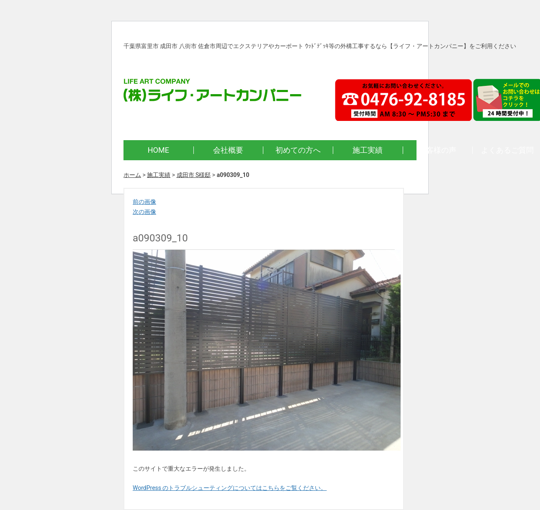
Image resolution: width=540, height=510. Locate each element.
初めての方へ (298, 150)
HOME (158, 150)
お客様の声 (437, 150)
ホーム (132, 175)
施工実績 (367, 150)
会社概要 (228, 150)
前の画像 (144, 201)
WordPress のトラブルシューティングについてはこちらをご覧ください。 (230, 487)
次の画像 (144, 211)
